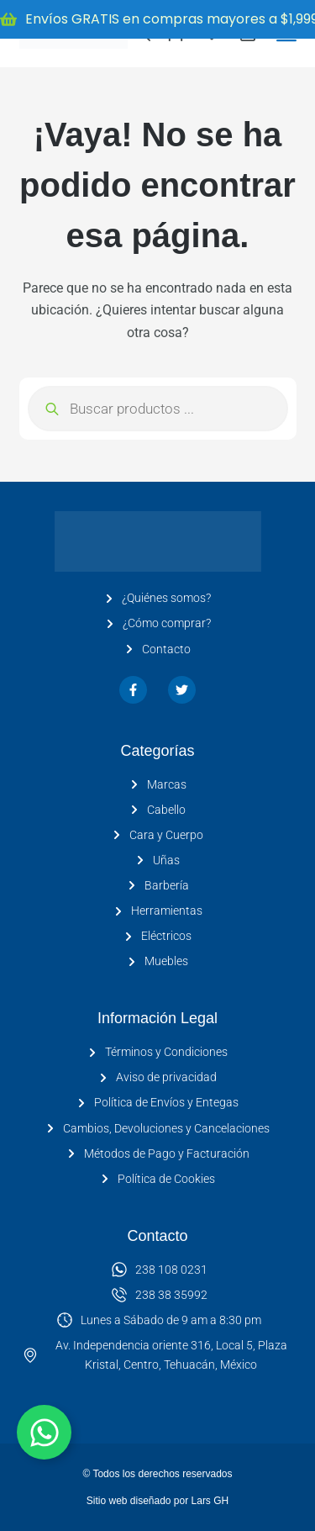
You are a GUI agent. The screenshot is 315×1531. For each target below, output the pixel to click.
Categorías (157, 750)
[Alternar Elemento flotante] (44, 1432)
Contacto (157, 1235)
